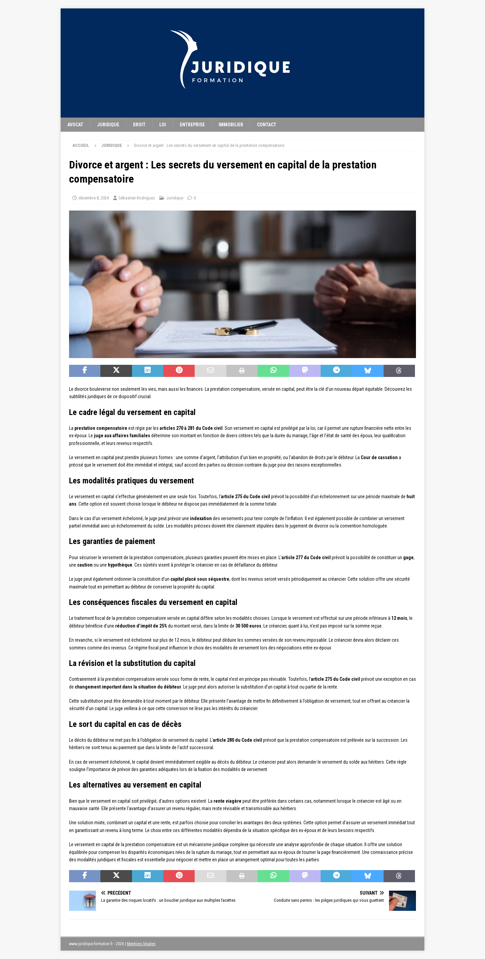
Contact (266, 124)
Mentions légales (141, 943)
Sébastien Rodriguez (137, 197)
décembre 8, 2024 (93, 197)
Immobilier (231, 124)
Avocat (75, 124)
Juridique (108, 124)
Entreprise (192, 124)
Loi (162, 124)
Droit (139, 124)
